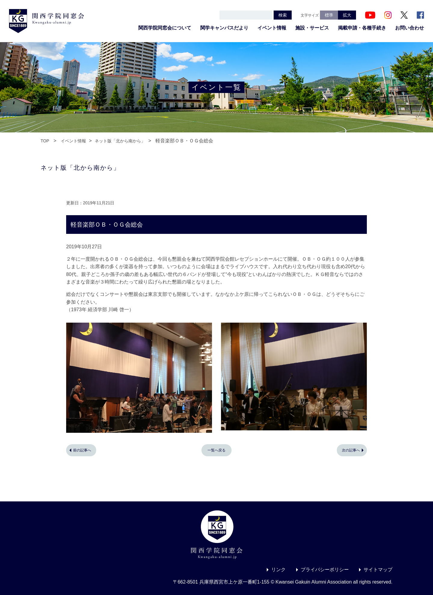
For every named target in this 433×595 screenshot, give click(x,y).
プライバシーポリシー (325, 569)
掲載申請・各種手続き (362, 27)
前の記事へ (82, 450)
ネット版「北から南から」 (120, 140)
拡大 (347, 15)
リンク (278, 569)
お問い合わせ (409, 27)
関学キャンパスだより (224, 27)
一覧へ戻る (216, 450)
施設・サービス (312, 27)
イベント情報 (271, 27)
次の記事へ (351, 450)
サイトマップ (378, 569)
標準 (329, 15)
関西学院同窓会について (164, 27)
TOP (45, 140)
